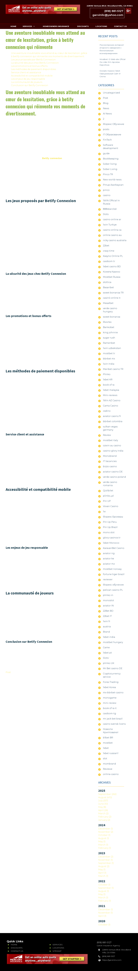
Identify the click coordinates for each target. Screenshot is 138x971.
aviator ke (108, 558)
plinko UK (108, 663)
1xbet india (109, 637)
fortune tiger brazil (113, 574)
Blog (105, 103)
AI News (107, 113)
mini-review (109, 703)
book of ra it (110, 708)
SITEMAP (57, 951)
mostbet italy (110, 440)
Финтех (107, 322)
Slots (105, 214)
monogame (109, 698)
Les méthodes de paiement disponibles (33, 69)
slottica (107, 282)
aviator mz (109, 564)
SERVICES (27, 26)
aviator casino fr (112, 416)
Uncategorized (111, 92)
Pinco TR (108, 174)
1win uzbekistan (112, 348)
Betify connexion (52, 158)
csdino (107, 411)
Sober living (110, 164)
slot (105, 758)
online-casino (111, 774)
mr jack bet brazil (113, 718)
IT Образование (112, 134)
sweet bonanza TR (113, 292)
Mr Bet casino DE (112, 668)
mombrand (109, 763)
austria (107, 626)
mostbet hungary (113, 642)
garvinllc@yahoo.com (107, 15)
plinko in (108, 595)
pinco (106, 190)
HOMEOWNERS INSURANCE (56, 26)
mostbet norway (112, 569)
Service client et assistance (26, 72)
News (106, 108)
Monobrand (110, 456)
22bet (106, 245)
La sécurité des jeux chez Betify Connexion (35, 63)
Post (8, 672)
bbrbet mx (109, 358)
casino (106, 195)
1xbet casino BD (112, 266)
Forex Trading (110, 682)
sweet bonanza (111, 317)
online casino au (112, 235)
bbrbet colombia (112, 421)
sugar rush (109, 337)
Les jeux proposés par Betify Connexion (33, 59)
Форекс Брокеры (113, 516)
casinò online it (111, 298)
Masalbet (108, 303)
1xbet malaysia (111, 390)
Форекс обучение (113, 584)
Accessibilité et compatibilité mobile (32, 75)
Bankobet (108, 327)
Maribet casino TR (113, 369)
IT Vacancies (110, 461)
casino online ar (112, 219)
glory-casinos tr (111, 537)
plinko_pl (108, 496)
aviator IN (108, 605)
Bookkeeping (110, 158)
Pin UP (107, 501)
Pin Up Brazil (110, 527)
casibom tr (109, 261)
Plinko (106, 374)
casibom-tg (109, 713)
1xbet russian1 (110, 753)
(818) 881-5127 (113, 11)
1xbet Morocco (111, 543)
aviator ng (109, 553)
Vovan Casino (110, 506)
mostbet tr (109, 353)
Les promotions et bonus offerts (29, 66)
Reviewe (107, 769)
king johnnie (110, 332)
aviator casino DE (113, 471)
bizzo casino (110, 466)
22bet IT (107, 616)
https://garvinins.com (111, 960)
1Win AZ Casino (111, 400)
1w (104, 511)
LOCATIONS (101, 26)
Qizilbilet (108, 490)
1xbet (106, 748)
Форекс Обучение (113, 124)
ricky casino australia (114, 240)
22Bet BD (108, 611)
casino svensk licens (114, 724)
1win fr (106, 621)
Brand (106, 632)
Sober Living (110, 169)
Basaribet (108, 287)
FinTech (107, 140)
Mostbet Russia (111, 277)
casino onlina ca (112, 230)
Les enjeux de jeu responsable (28, 79)
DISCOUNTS (83, 26)
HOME (13, 26)
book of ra (108, 385)
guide (106, 153)
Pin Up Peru (110, 522)
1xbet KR (107, 379)
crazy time (108, 251)
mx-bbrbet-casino (113, 692)
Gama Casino (110, 405)
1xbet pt (107, 652)
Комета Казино (111, 271)
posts (106, 129)
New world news (112, 179)
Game (106, 647)
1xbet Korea (109, 687)
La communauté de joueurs (26, 82)
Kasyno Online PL (113, 256)
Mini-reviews (110, 395)
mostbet (108, 743)
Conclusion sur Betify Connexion (29, 85)
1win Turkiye (110, 224)
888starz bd (109, 209)
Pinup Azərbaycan (113, 185)
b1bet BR (108, 737)
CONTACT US (120, 26)
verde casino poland (114, 477)
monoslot (108, 600)
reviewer (108, 579)
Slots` (106, 658)
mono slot (109, 532)
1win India (108, 364)
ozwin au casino (112, 445)
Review (107, 435)
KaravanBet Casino (113, 548)
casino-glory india (113, 450)
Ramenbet (109, 343)
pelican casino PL (113, 590)
